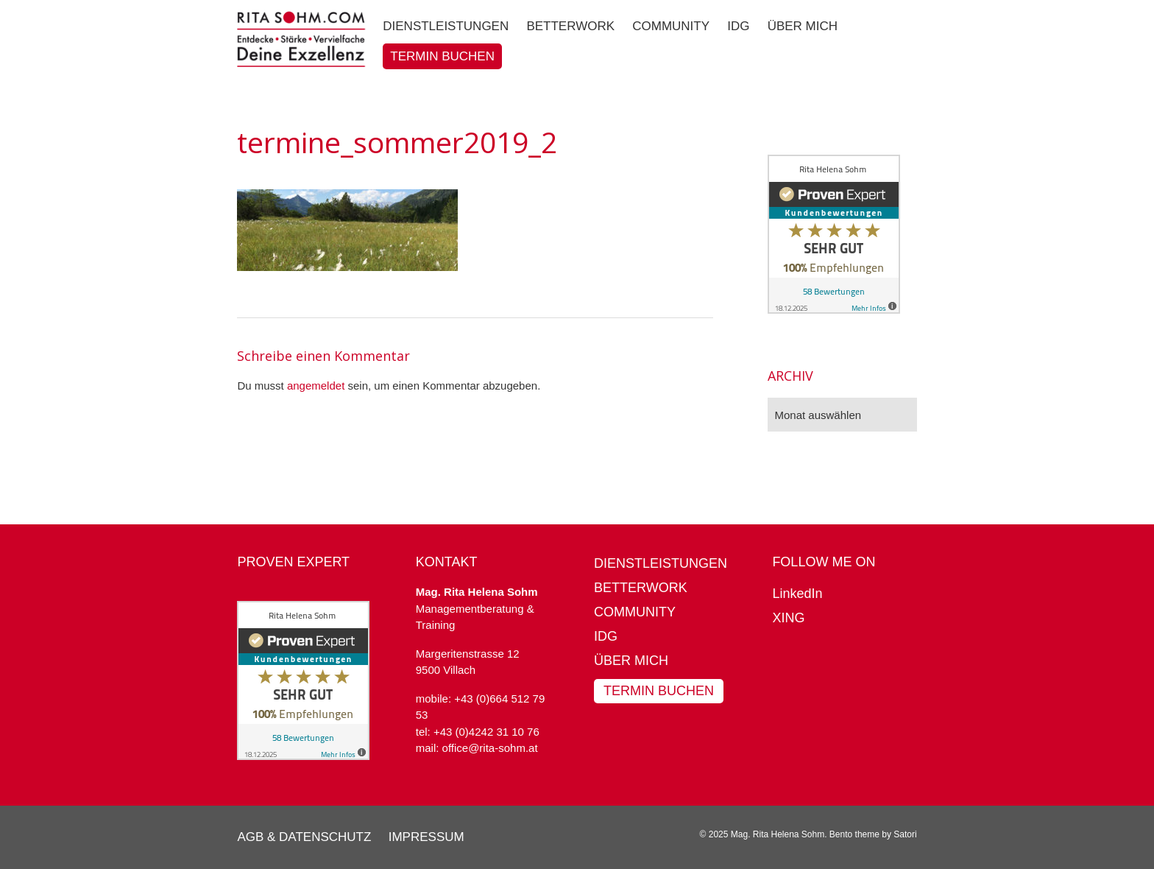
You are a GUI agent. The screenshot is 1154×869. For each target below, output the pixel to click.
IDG (605, 636)
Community (635, 612)
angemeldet (315, 385)
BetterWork (640, 587)
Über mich (631, 660)
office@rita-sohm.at (490, 748)
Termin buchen (658, 690)
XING (788, 618)
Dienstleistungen (660, 563)
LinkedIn (797, 593)
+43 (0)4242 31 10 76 (486, 731)
